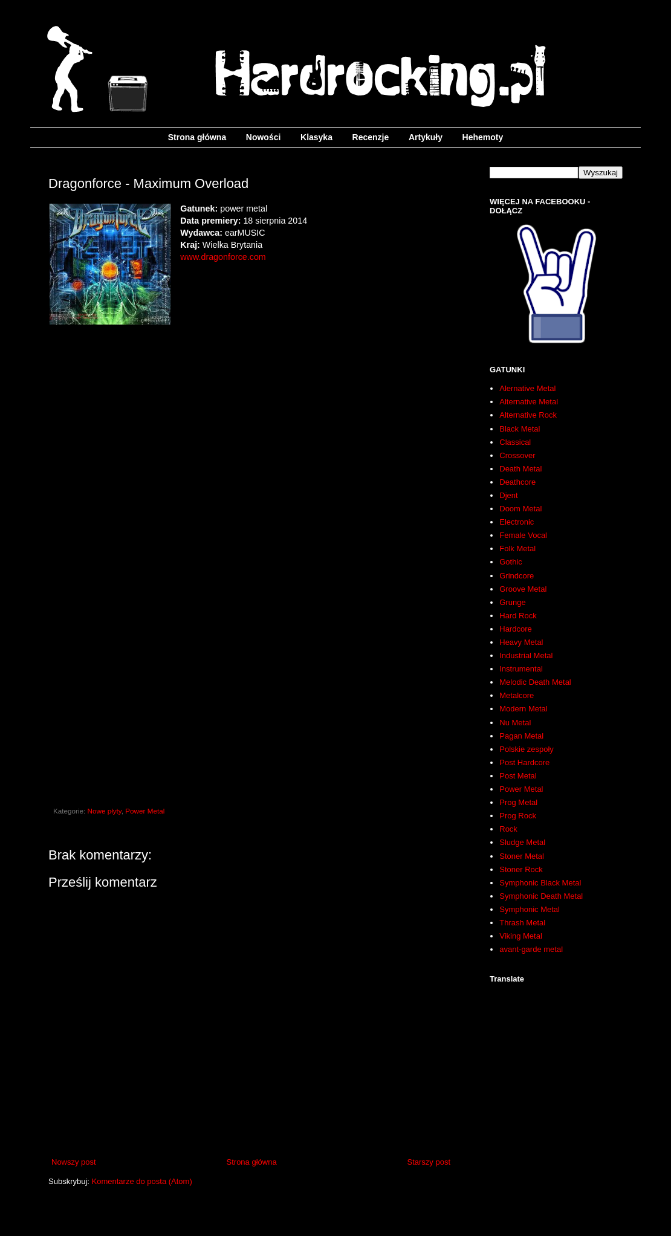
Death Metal (520, 468)
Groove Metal (522, 589)
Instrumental (521, 668)
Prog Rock (517, 815)
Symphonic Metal (529, 909)
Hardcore (515, 628)
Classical (515, 442)
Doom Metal (520, 508)
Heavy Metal (521, 642)
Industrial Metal (526, 655)
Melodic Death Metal (535, 682)
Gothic (510, 561)
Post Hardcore (524, 762)
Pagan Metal (521, 735)
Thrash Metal (522, 922)
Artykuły (425, 137)
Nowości (263, 137)
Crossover (517, 455)
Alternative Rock (528, 414)
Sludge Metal (522, 842)
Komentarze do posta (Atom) (142, 1181)
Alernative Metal (527, 388)
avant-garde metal (531, 949)
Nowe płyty (105, 811)
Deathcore (517, 482)
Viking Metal (520, 935)
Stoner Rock (521, 869)
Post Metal (517, 775)
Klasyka (316, 137)
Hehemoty (483, 137)
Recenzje (370, 137)
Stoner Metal (521, 856)
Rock (508, 828)
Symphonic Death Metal (541, 896)
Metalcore (516, 695)
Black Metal (519, 428)
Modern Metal (523, 708)
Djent (508, 495)
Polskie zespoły (526, 749)
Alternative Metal (528, 401)
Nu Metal (515, 722)
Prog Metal (518, 802)
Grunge (512, 602)
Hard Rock (517, 615)
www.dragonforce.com (222, 257)
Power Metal (144, 811)
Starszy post (428, 1161)
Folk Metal (517, 548)
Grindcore (516, 575)
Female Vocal (523, 535)
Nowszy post (73, 1161)
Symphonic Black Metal (540, 882)
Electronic (516, 521)
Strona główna (197, 137)
